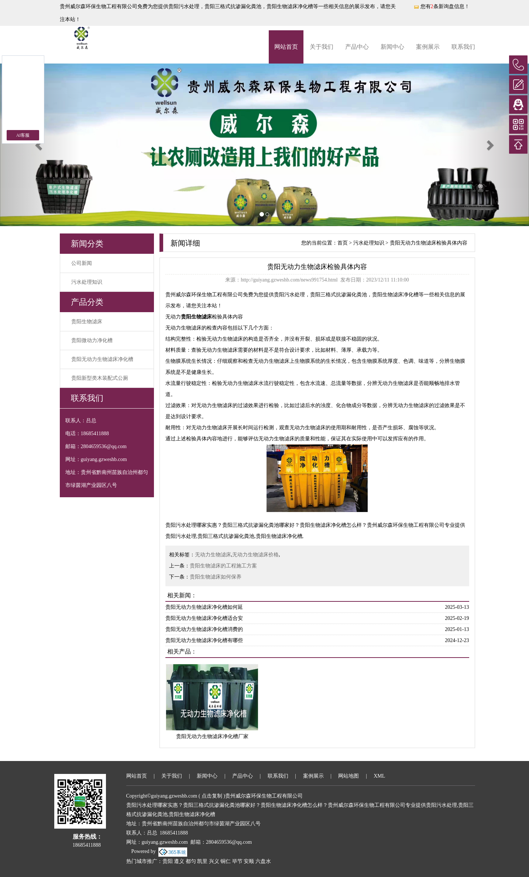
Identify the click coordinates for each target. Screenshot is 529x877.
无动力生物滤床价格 (255, 554)
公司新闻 (81, 263)
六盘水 (263, 861)
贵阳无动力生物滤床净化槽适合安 (204, 618)
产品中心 (357, 47)
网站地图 (348, 776)
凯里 (202, 861)
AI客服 (23, 135)
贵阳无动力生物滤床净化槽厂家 (212, 736)
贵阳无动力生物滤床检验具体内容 (428, 243)
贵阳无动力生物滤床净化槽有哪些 (204, 640)
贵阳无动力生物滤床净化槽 (102, 359)
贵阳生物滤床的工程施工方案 (223, 566)
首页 (342, 243)
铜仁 (225, 861)
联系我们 (463, 47)
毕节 (237, 861)
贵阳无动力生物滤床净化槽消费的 (204, 629)
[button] (39, 145)
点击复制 (212, 796)
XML (379, 776)
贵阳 (167, 861)
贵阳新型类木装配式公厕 (99, 378)
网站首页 (286, 47)
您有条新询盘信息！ (441, 6)
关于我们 (321, 47)
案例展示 (428, 47)
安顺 (249, 861)
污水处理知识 (86, 282)
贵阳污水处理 (183, 6)
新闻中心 (392, 47)
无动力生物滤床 (213, 554)
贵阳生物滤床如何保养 (215, 577)
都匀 (191, 861)
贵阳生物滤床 (86, 321)
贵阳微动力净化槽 (92, 340)
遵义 (179, 861)
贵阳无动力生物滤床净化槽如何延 (204, 607)
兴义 (214, 861)
